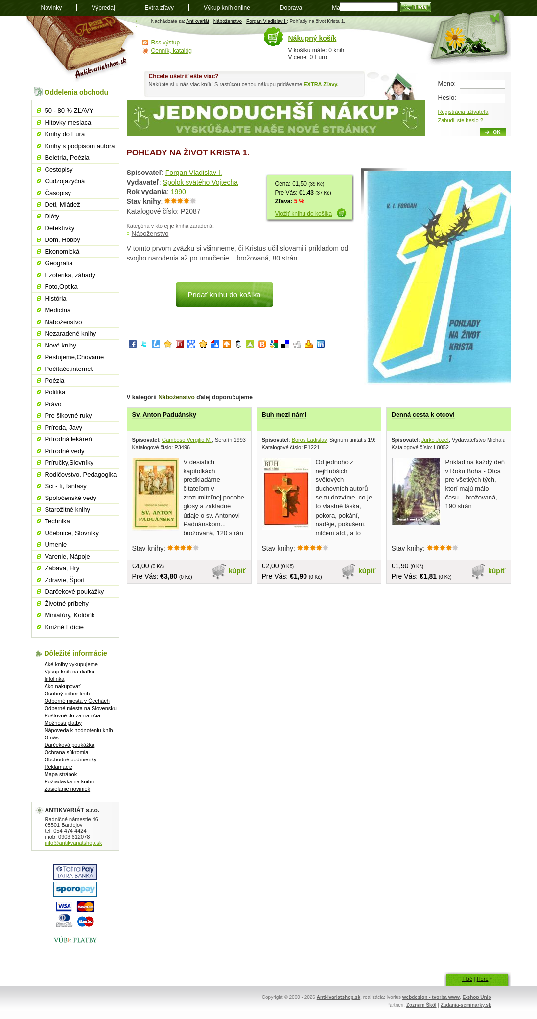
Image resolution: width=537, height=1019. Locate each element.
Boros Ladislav (309, 440)
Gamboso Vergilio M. (187, 440)
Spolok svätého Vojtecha (200, 182)
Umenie (56, 544)
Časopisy (58, 192)
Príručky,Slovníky (69, 462)
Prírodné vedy (65, 451)
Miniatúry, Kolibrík (70, 615)
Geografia (59, 263)
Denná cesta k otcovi (423, 414)
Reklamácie (58, 767)
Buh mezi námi (284, 414)
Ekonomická (62, 251)
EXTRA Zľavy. (321, 84)
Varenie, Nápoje (67, 556)
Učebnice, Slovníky (72, 533)
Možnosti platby (63, 723)
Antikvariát (197, 21)
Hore (483, 979)
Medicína (58, 310)
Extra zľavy (159, 7)
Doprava (291, 7)
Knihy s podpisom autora (80, 146)
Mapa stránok (61, 774)
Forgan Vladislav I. (266, 21)
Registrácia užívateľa (463, 112)
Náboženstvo (227, 21)
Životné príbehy (67, 603)
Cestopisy (59, 169)
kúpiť (237, 571)
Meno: (447, 83)
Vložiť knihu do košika (303, 213)
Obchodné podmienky (71, 759)
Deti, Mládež (62, 204)
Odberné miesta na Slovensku (81, 708)
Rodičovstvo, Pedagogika (81, 474)
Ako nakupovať (63, 686)
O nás (52, 737)
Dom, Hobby (62, 239)
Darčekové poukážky (74, 591)
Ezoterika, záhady (70, 275)
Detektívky (60, 228)
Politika (55, 392)
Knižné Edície (64, 626)
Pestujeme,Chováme (74, 357)
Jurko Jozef (435, 440)
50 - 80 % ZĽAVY (69, 110)
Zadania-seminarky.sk (466, 1005)
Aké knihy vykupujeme (71, 664)
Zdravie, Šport (65, 580)
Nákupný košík (312, 38)
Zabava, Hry (62, 568)
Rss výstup (165, 42)
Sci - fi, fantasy (66, 486)
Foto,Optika (61, 286)
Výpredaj (103, 7)
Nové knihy (60, 345)
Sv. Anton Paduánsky (164, 414)
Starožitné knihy (68, 509)
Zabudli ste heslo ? (460, 120)
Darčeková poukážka (70, 745)
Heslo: (447, 97)
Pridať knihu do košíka (223, 294)
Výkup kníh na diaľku (69, 671)
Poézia (55, 380)
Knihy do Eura (65, 134)
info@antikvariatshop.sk (73, 843)
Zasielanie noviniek (68, 789)
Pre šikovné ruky (68, 415)
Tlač (467, 979)
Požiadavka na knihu (69, 781)
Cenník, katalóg (171, 50)
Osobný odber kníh (67, 693)
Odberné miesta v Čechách (77, 701)
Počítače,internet (69, 368)
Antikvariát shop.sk (81, 49)
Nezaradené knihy (70, 333)
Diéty (52, 216)
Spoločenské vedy (71, 497)
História (56, 298)
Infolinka (55, 679)
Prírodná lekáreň (68, 439)
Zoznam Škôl (421, 1005)
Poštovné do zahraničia (72, 715)
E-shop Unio (477, 997)
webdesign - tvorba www (431, 997)
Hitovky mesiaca (68, 122)
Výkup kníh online (227, 7)
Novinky (51, 7)
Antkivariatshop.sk (338, 997)
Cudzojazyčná (65, 181)
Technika (57, 521)
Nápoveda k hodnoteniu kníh (79, 730)
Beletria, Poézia (67, 157)
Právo (53, 404)
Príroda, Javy (64, 427)
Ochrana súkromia (67, 752)
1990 (178, 191)
